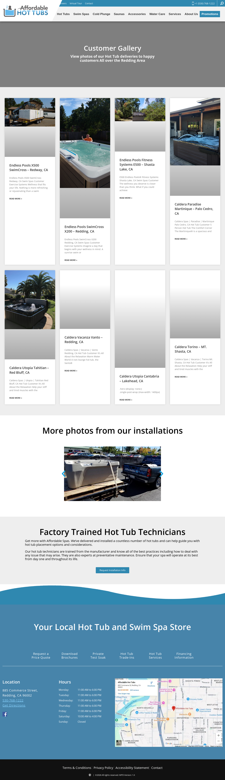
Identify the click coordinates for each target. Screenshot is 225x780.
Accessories (137, 14)
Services (175, 14)
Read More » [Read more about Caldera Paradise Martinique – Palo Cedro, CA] (181, 239)
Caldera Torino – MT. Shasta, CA (191, 349)
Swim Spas (81, 14)
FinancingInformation (184, 655)
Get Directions (13, 705)
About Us (191, 14)
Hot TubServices (155, 655)
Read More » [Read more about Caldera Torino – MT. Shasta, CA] (181, 376)
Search (222, 3)
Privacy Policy (103, 768)
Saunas (119, 14)
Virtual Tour (76, 3)
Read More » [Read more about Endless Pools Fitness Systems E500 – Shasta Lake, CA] (126, 198)
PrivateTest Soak (98, 655)
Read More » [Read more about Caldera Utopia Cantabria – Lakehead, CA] (126, 399)
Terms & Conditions (76, 768)
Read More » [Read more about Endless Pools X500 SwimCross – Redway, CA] (15, 198)
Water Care (157, 14)
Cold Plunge (101, 14)
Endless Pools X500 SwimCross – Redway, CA (28, 167)
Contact (89, 3)
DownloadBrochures (69, 655)
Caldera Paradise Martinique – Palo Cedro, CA (194, 209)
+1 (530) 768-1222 (203, 3)
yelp (19, 714)
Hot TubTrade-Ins (126, 655)
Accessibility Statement (132, 768)
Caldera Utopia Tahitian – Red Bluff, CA (29, 370)
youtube (12, 714)
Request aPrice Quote (41, 655)
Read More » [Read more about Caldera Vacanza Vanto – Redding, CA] (71, 370)
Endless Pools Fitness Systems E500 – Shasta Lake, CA (137, 164)
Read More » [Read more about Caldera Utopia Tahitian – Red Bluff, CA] (15, 398)
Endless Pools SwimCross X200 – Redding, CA (84, 229)
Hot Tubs (63, 14)
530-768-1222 (12, 700)
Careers (62, 3)
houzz (27, 714)
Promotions (210, 14)
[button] (63, 474)
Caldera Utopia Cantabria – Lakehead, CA (139, 378)
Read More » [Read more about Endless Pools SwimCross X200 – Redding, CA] (71, 260)
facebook (4, 714)
